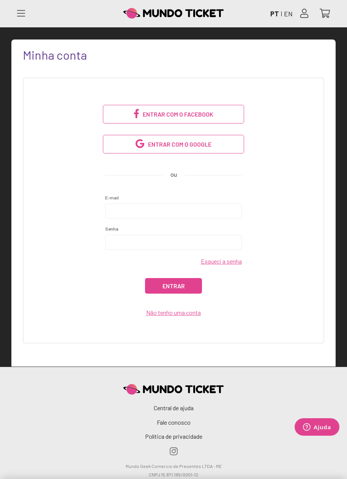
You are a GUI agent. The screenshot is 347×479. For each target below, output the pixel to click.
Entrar (173, 285)
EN (288, 13)
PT (274, 13)
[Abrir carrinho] (325, 14)
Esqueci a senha (221, 261)
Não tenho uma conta (173, 312)
